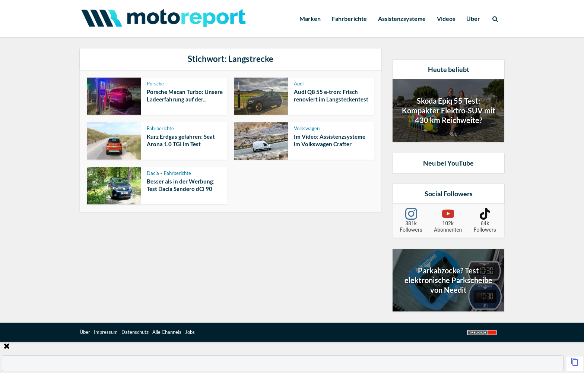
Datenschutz (135, 332)
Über (473, 18)
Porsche (155, 84)
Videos (446, 18)
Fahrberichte (349, 18)
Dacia (153, 173)
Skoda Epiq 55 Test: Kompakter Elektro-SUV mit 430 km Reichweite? (448, 110)
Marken (310, 18)
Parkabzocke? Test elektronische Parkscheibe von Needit (448, 280)
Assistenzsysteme (402, 18)
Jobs (190, 332)
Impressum (106, 332)
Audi (299, 84)
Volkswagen (307, 128)
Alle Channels (166, 332)
